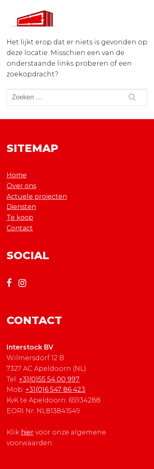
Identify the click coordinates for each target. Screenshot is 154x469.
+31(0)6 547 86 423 (55, 389)
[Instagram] (25, 282)
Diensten (21, 207)
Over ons (21, 186)
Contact (20, 228)
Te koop (20, 217)
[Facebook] (12, 282)
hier (27, 432)
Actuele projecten (37, 196)
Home (17, 175)
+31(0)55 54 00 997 (49, 379)
